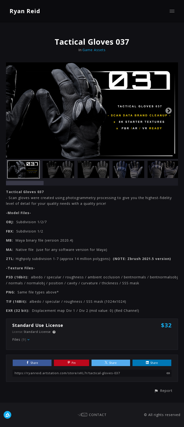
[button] (163, 390)
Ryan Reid (25, 11)
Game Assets (94, 50)
